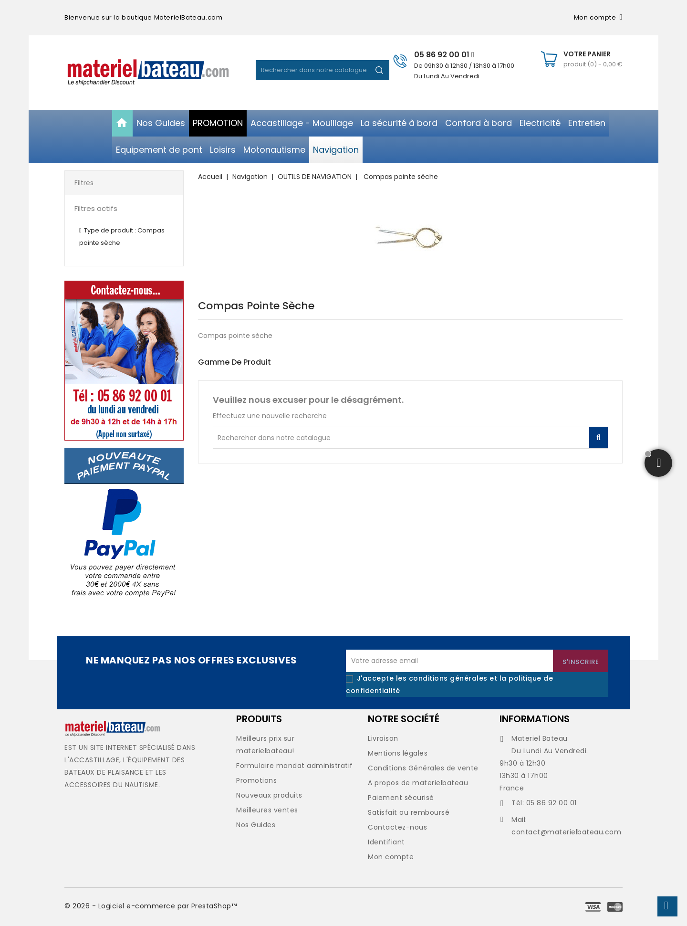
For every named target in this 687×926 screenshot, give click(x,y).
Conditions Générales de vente (423, 768)
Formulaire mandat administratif (294, 765)
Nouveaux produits (269, 795)
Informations (535, 719)
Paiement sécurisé (401, 797)
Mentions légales (397, 753)
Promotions (256, 780)
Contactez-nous (397, 827)
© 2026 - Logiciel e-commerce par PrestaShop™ (150, 906)
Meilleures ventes (267, 810)
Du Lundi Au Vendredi (446, 76)
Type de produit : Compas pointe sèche (122, 236)
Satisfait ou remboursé (408, 812)
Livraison (383, 738)
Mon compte (391, 857)
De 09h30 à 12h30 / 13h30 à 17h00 (464, 65)
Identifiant (386, 842)
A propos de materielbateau (418, 783)
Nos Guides (255, 825)
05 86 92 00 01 (444, 54)
